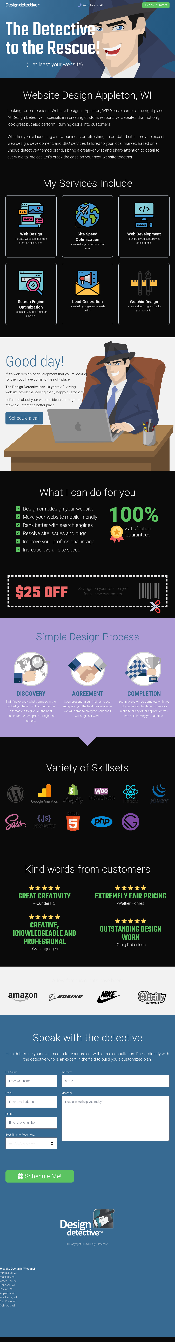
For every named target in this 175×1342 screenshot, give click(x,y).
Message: (67, 1093)
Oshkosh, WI (7, 1305)
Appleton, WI (7, 1293)
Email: (8, 1093)
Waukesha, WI (8, 1297)
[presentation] (31, 1160)
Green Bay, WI (8, 1281)
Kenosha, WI (7, 1285)
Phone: (9, 1114)
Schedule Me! (40, 1176)
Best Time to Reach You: (20, 1134)
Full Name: (11, 1072)
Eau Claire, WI (8, 1301)
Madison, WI (7, 1276)
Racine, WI (6, 1289)
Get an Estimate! (156, 5)
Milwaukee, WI (8, 1272)
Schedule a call (24, 418)
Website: (67, 1072)
